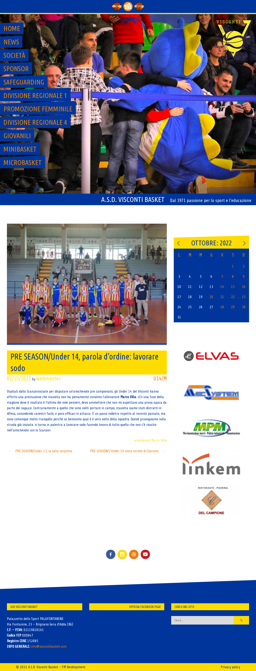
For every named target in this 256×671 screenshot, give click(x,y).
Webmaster (48, 378)
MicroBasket (22, 162)
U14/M (160, 378)
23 (244, 297)
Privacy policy (230, 667)
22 (233, 297)
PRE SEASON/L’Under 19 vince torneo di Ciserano (128, 451)
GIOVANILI (17, 136)
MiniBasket (20, 149)
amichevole (142, 440)
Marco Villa (159, 440)
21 (222, 297)
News (11, 42)
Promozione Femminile (37, 109)
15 (233, 287)
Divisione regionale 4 (35, 122)
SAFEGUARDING (23, 82)
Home (11, 28)
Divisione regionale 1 (35, 95)
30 (244, 307)
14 (222, 287)
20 (211, 297)
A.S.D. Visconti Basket (133, 199)
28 (222, 307)
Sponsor (16, 69)
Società (14, 55)
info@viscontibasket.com (49, 646)
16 (244, 287)
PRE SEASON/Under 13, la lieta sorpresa (39, 451)
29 (233, 307)
